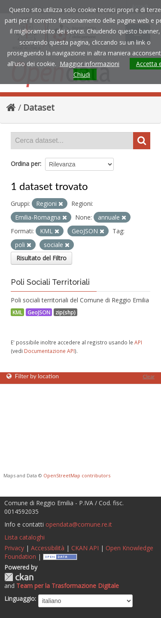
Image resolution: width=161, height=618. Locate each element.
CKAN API (85, 548)
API (138, 342)
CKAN (18, 577)
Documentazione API (49, 350)
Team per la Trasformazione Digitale (67, 586)
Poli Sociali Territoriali (50, 281)
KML (17, 312)
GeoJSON (38, 312)
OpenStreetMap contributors (76, 475)
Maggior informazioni (89, 64)
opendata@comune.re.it (79, 524)
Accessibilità (47, 548)
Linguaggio (19, 598)
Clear (149, 376)
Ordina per (25, 164)
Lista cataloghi (24, 537)
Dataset (39, 107)
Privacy (14, 548)
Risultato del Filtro (41, 258)
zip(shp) (65, 312)
